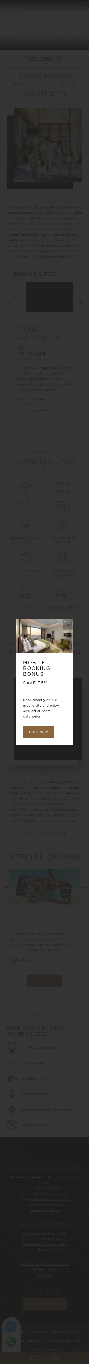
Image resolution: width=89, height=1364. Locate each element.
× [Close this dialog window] (68, 624)
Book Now (38, 732)
